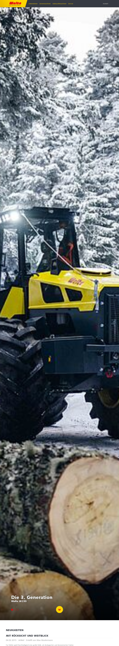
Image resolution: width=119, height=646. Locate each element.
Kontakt (105, 4)
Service (70, 4)
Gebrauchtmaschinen (59, 4)
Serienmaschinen (44, 4)
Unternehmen (32, 4)
